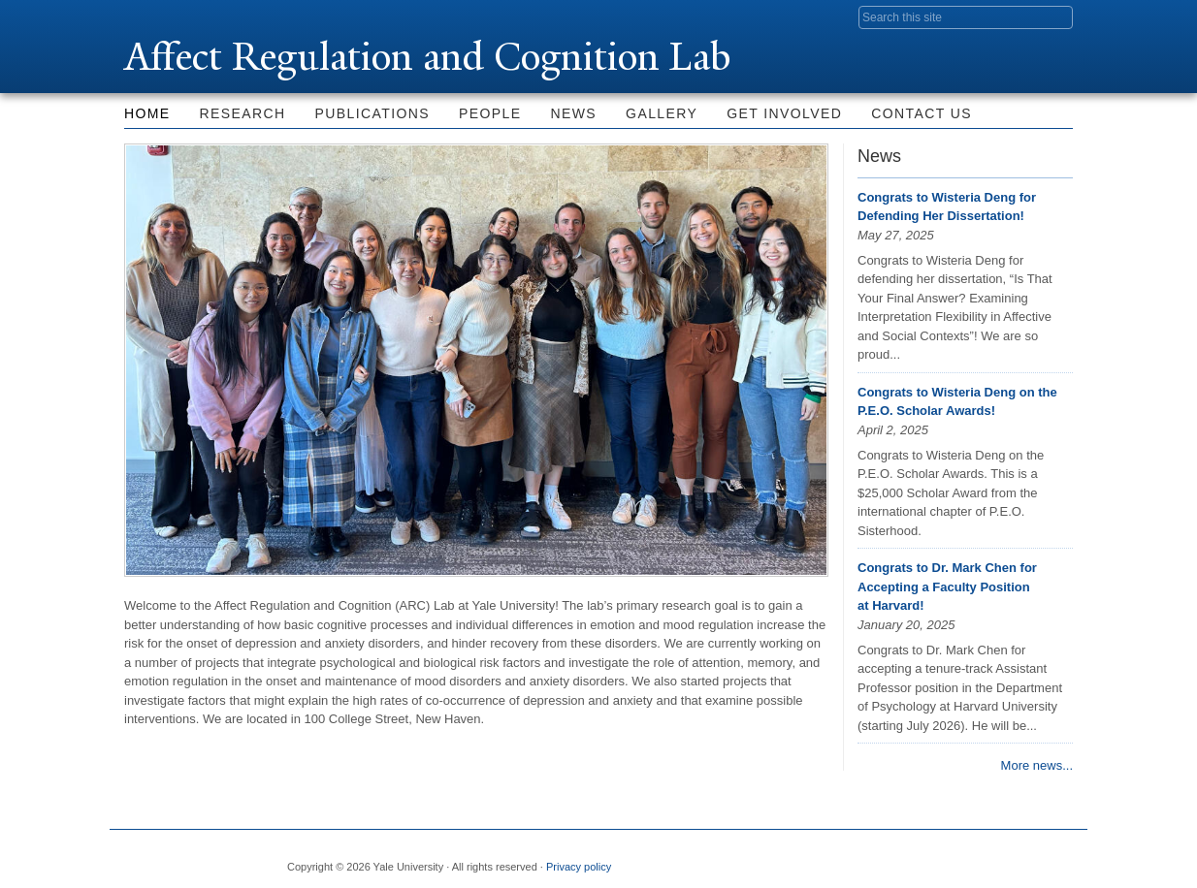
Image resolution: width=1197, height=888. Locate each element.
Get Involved (784, 113)
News (574, 113)
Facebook (869, 859)
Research (243, 113)
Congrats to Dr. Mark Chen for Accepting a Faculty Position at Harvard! (947, 586)
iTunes (1009, 859)
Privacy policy (578, 866)
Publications (372, 113)
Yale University (178, 16)
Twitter (915, 859)
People (490, 113)
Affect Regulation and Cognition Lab (432, 56)
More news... (1037, 765)
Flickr (963, 859)
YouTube (1057, 859)
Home (147, 113)
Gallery (661, 113)
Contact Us (921, 113)
